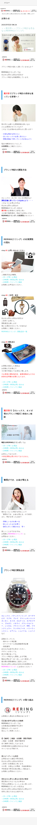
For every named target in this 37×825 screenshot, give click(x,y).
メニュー (5, 2)
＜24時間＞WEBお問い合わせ (12, 280)
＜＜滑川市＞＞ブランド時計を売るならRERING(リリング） (18, 29)
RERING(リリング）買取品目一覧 (14, 331)
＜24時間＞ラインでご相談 (11, 282)
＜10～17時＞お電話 (9, 277)
